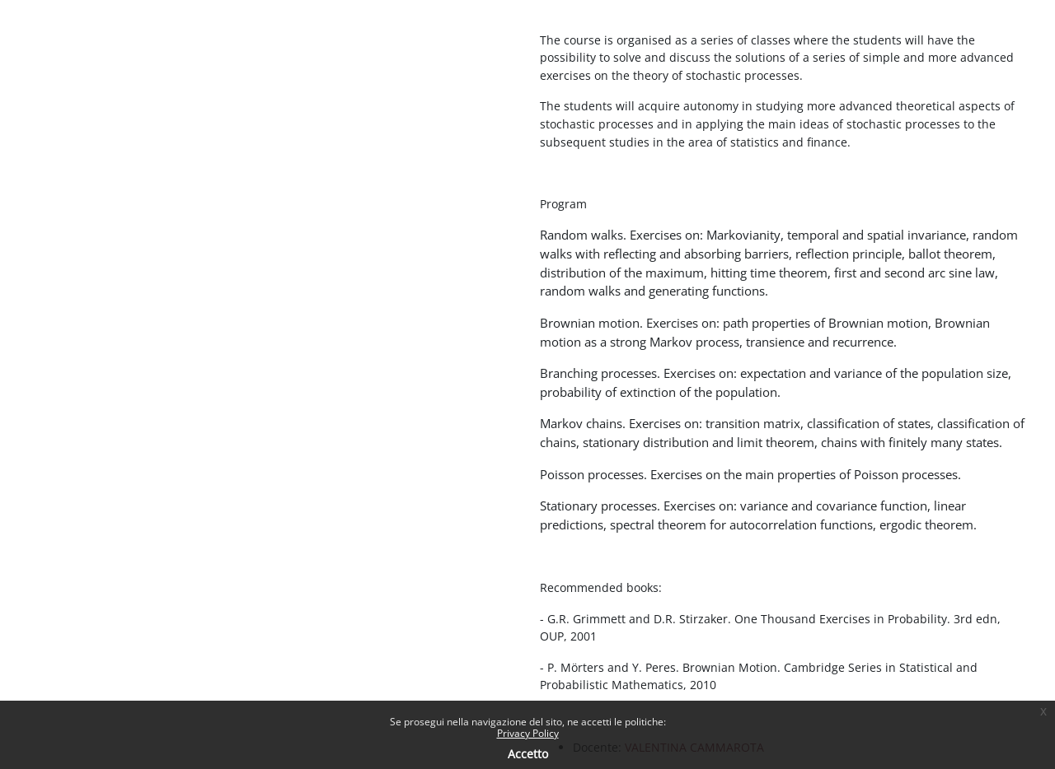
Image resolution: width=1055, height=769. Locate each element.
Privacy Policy (528, 733)
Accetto (528, 754)
